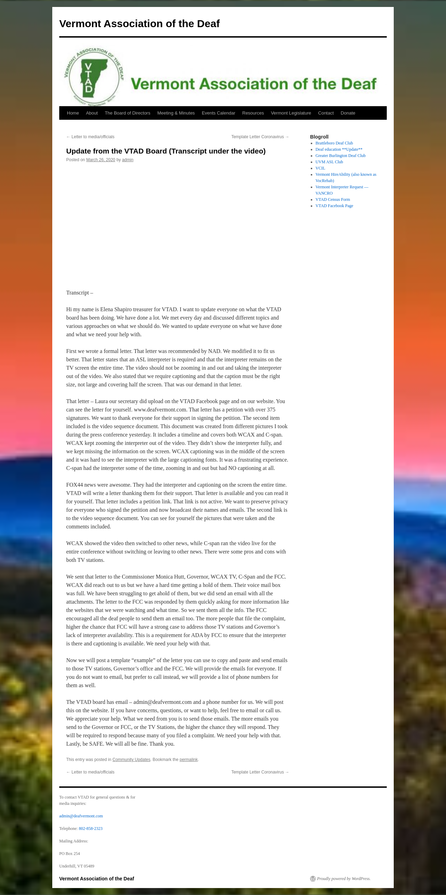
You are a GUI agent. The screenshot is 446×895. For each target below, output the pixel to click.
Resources (253, 113)
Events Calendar (218, 113)
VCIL (320, 168)
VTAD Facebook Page (334, 205)
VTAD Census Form (333, 199)
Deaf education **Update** (339, 149)
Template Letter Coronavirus (260, 136)
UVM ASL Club (329, 161)
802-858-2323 (90, 828)
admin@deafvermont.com (81, 816)
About (92, 113)
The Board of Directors (128, 113)
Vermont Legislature (291, 113)
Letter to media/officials (90, 136)
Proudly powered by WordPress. (344, 878)
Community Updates (132, 759)
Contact (326, 113)
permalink (189, 759)
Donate (348, 113)
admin (127, 159)
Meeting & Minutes (176, 113)
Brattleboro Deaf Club (334, 143)
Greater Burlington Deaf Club (341, 155)
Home (73, 113)
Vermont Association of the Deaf (139, 23)
